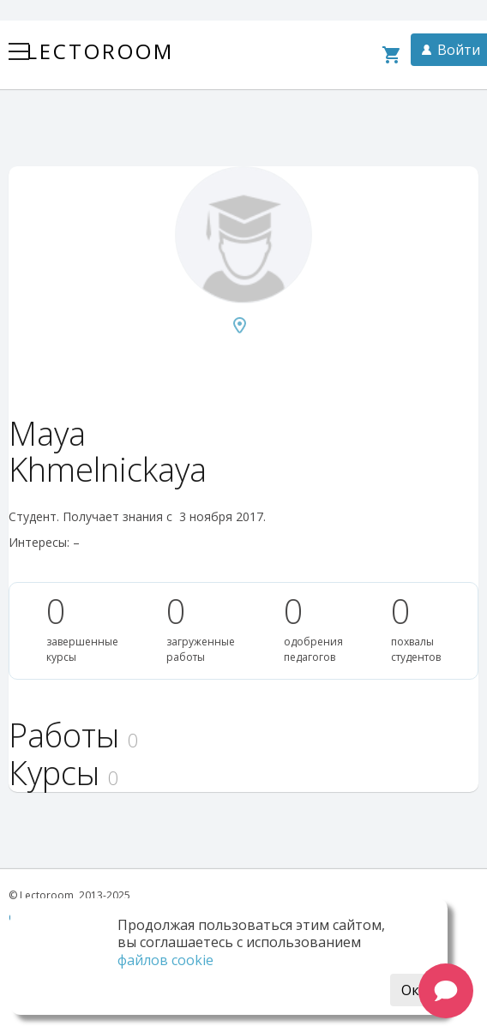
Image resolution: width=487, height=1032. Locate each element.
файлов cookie (165, 960)
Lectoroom (100, 51)
